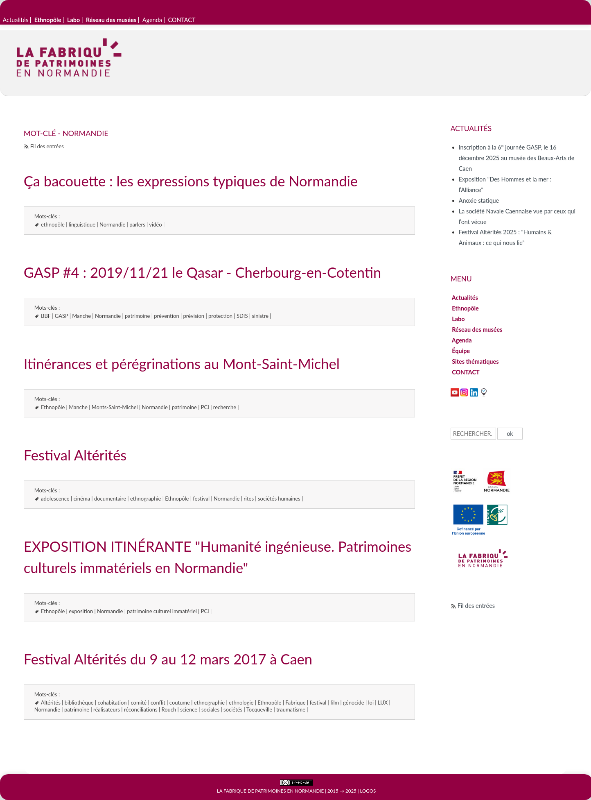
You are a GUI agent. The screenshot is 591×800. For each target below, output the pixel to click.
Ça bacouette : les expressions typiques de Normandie (191, 180)
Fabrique (295, 702)
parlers (137, 224)
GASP (61, 316)
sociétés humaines (279, 498)
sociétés (232, 709)
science (188, 709)
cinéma (82, 498)
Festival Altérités (75, 454)
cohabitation (112, 702)
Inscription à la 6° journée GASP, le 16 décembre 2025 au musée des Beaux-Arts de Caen (517, 158)
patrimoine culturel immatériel (162, 611)
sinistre (260, 316)
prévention (166, 316)
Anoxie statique (479, 200)
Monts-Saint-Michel (115, 407)
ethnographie (145, 498)
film (334, 702)
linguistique (82, 224)
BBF (46, 316)
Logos (368, 790)
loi (371, 702)
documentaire (110, 498)
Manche (81, 316)
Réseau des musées (477, 329)
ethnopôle (53, 224)
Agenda (152, 19)
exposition (81, 611)
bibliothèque (79, 702)
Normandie (112, 224)
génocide (353, 702)
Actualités (16, 19)
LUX (383, 702)
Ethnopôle (53, 407)
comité (139, 702)
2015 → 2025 (341, 790)
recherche (224, 407)
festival (201, 498)
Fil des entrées (47, 146)
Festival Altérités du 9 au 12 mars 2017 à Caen (168, 658)
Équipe (461, 350)
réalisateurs (106, 709)
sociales (210, 709)
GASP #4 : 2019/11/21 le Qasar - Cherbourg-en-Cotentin (202, 272)
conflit (158, 702)
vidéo (155, 224)
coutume (179, 702)
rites (249, 498)
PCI (205, 407)
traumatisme (290, 709)
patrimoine (137, 316)
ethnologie (241, 702)
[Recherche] (473, 434)
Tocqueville (259, 709)
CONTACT (181, 19)
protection (220, 316)
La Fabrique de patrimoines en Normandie (270, 790)
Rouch (169, 709)
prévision (194, 316)
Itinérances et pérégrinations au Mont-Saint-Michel (182, 363)
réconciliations (141, 709)
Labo (458, 318)
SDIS (242, 316)
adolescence (55, 498)
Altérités (51, 702)
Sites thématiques (475, 361)
